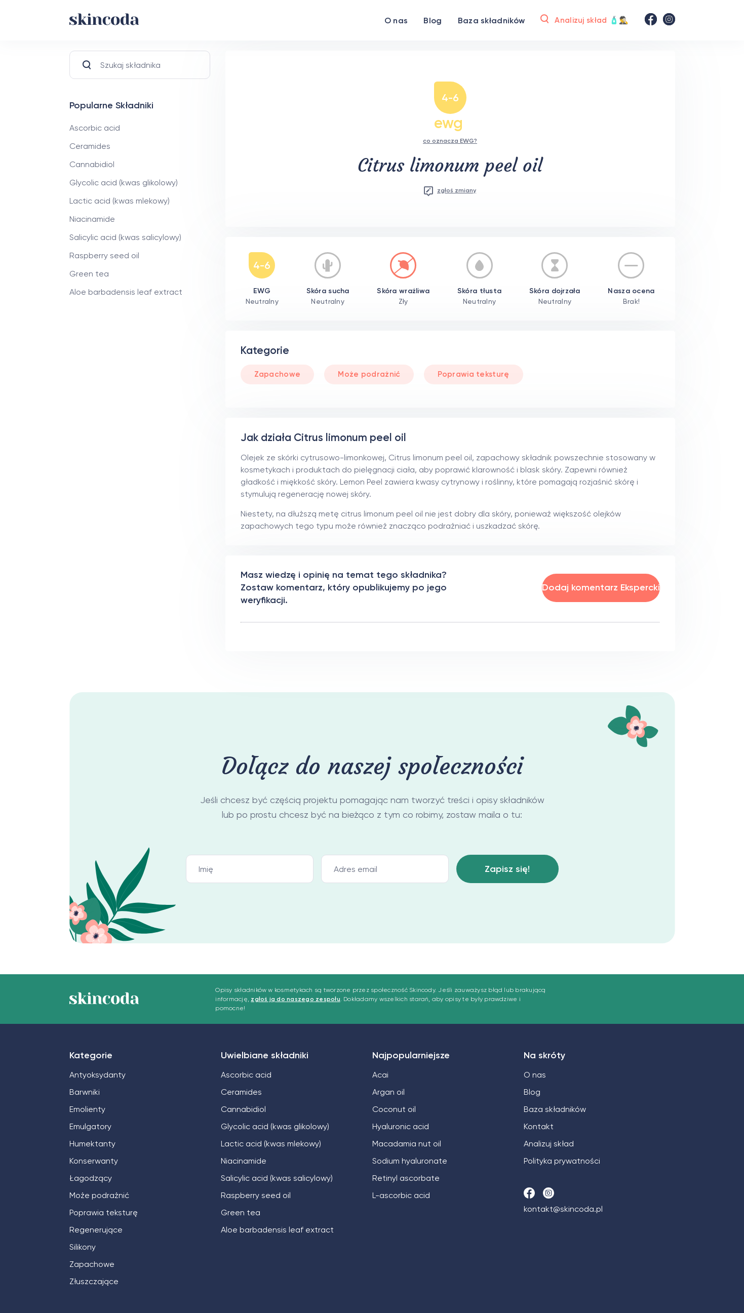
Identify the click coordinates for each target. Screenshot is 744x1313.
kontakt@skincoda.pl (563, 1209)
